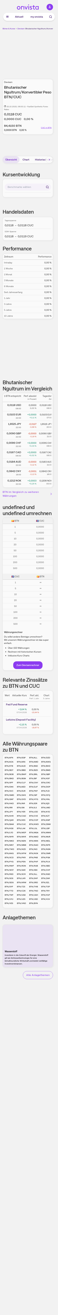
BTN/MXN (33, 841)
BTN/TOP (45, 886)
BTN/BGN (21, 778)
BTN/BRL (33, 774)
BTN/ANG (9, 853)
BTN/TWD (9, 849)
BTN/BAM (9, 824)
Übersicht (11, 159)
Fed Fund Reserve (16, 704)
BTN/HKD (9, 803)
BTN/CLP (21, 782)
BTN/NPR (45, 845)
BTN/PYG (9, 861)
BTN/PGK (45, 857)
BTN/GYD (21, 799)
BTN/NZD (21, 849)
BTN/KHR (9, 816)
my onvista (36, 16)
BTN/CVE (33, 816)
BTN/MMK (21, 845)
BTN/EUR (21, 791)
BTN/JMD (45, 807)
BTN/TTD (9, 891)
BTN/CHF (45, 870)
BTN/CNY (33, 782)
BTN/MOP (21, 832)
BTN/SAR (21, 870)
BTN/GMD (9, 795)
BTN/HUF (45, 895)
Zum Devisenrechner (27, 665)
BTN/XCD (9, 857)
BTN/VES (9, 903)
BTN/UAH (33, 895)
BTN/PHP (33, 861)
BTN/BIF (33, 778)
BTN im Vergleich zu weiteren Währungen (27, 493)
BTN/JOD (33, 811)
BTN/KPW (21, 853)
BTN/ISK (21, 807)
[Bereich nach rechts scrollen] (49, 159)
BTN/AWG (46, 762)
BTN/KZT (45, 816)
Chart (26, 159)
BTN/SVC (9, 791)
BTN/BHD (45, 766)
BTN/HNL (45, 799)
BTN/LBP (45, 828)
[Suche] (50, 17)
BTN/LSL (33, 828)
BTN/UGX (21, 895)
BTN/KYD (45, 811)
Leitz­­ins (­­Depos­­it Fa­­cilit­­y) (21, 719)
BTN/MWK (46, 832)
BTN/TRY (45, 891)
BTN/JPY (9, 811)
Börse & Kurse (9, 28)
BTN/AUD (21, 766)
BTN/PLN (45, 861)
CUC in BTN (46, 127)
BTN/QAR (9, 820)
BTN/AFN (9, 757)
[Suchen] (47, 187)
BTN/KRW (21, 882)
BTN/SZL (45, 882)
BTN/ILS (33, 807)
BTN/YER (21, 811)
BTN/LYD (9, 832)
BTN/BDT (9, 770)
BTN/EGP (21, 757)
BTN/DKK (9, 787)
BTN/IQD (45, 803)
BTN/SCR (21, 874)
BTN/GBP (45, 774)
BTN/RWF (9, 866)
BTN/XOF (45, 778)
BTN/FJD (45, 791)
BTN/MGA (33, 832)
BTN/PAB (33, 857)
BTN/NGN (45, 849)
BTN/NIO (33, 849)
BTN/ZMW (46, 824)
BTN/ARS (21, 762)
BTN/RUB (33, 866)
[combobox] (28, 187)
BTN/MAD (33, 836)
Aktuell (19, 16)
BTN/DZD (45, 757)
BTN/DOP (45, 787)
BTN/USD (33, 899)
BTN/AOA (9, 762)
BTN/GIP (33, 795)
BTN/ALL (33, 757)
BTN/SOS (9, 878)
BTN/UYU (9, 899)
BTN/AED (21, 787)
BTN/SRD (33, 882)
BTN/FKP (33, 791)
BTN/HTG (33, 799)
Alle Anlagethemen (38, 975)
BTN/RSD (9, 874)
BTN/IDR (33, 803)
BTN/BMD (45, 770)
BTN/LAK (21, 828)
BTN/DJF (33, 787)
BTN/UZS (21, 899)
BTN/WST (9, 870)
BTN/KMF (45, 820)
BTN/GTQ (45, 795)
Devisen (21, 28)
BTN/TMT (9, 895)
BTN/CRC (45, 782)
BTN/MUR (45, 836)
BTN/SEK (33, 870)
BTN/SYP (9, 886)
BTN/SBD (45, 866)
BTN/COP (33, 820)
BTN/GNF (9, 799)
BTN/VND (21, 903)
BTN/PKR (21, 857)
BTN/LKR (21, 878)
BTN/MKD (9, 841)
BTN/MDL (45, 841)
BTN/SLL (33, 874)
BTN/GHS (21, 795)
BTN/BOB (9, 774)
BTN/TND (33, 891)
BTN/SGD (45, 874)
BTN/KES (21, 820)
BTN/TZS (21, 886)
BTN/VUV (45, 899)
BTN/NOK (33, 853)
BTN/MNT (9, 845)
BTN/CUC (21, 824)
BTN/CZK (21, 891)
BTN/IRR (9, 807)
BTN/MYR (9, 836)
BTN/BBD (21, 770)
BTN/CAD (21, 816)
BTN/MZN (21, 841)
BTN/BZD (33, 770)
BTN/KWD (34, 824)
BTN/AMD (33, 762)
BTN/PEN (21, 861)
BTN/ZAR (45, 878)
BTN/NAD (33, 845)
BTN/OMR (45, 853)
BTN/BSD (33, 766)
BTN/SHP (33, 878)
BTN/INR (21, 803)
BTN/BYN (33, 903)
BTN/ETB (9, 766)
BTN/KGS (9, 828)
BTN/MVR (21, 836)
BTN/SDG (9, 882)
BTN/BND (9, 778)
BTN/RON (21, 866)
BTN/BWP (21, 774)
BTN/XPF (9, 782)
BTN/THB (33, 886)
